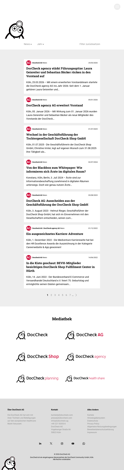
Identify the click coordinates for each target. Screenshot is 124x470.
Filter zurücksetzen (90, 44)
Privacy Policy (93, 424)
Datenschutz (92, 421)
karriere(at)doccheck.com (62, 415)
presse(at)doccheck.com (61, 418)
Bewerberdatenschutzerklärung (100, 429)
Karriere (90, 415)
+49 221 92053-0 (58, 424)
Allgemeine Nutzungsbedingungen (102, 426)
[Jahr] (40, 44)
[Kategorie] (28, 44)
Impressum (92, 432)
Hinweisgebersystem (96, 418)
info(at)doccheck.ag (59, 421)
